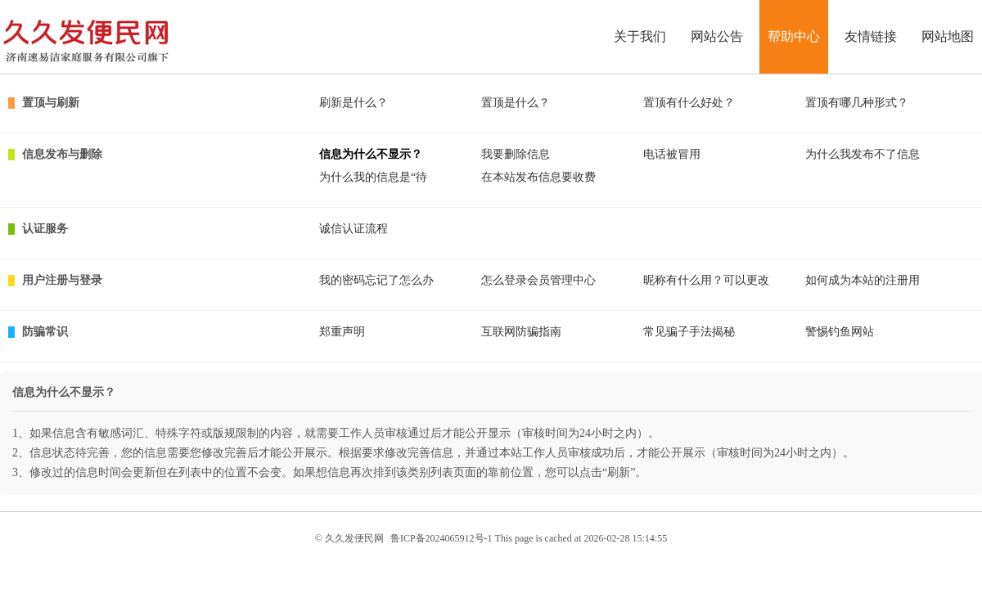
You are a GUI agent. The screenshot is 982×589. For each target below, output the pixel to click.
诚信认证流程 (353, 229)
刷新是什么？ (353, 103)
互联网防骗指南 (521, 332)
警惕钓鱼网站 (839, 332)
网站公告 (717, 36)
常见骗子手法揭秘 (689, 332)
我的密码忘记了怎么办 (376, 280)
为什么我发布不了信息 (862, 154)
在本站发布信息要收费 (538, 177)
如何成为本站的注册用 (862, 280)
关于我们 (640, 36)
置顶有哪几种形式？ (856, 103)
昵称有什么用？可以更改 (706, 280)
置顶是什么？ (515, 103)
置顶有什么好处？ (689, 103)
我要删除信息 (515, 154)
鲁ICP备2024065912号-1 (441, 538)
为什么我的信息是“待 (373, 177)
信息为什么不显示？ (370, 154)
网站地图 (947, 36)
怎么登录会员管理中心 (538, 280)
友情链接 (871, 36)
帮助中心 (794, 36)
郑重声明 (342, 332)
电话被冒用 (671, 154)
